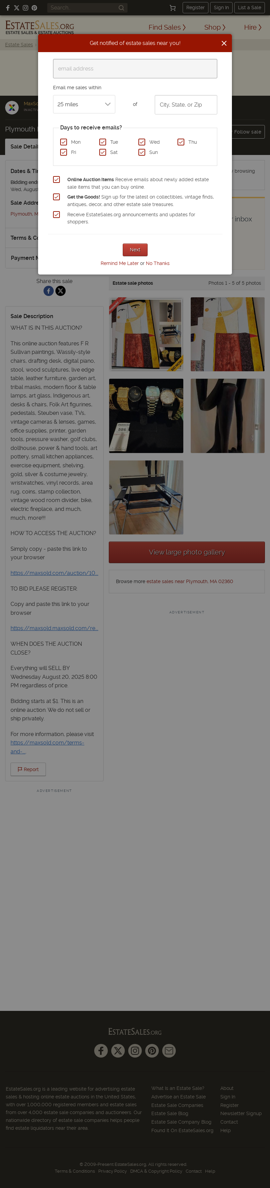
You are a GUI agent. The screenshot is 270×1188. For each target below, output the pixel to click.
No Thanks (158, 263)
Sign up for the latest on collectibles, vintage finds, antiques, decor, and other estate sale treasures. (140, 200)
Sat (114, 152)
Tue (114, 142)
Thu (192, 142)
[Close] (224, 43)
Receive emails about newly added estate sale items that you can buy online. (138, 183)
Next (135, 249)
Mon (76, 142)
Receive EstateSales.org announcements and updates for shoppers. (131, 218)
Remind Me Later (120, 263)
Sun (153, 152)
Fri (73, 152)
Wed (154, 142)
